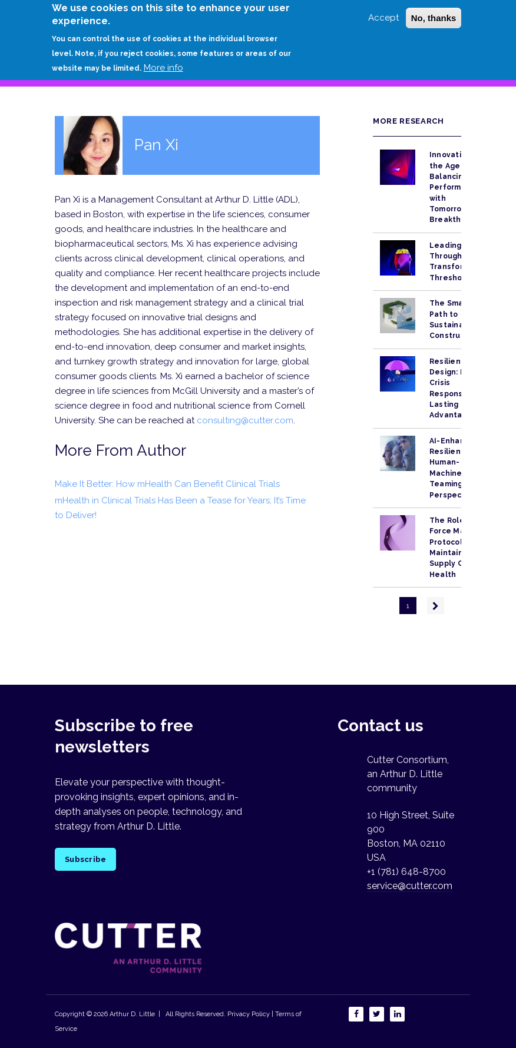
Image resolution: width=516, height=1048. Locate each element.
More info (163, 62)
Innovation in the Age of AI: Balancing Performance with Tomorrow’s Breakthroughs (458, 187)
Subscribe (85, 859)
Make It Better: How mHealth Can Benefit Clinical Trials (167, 484)
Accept (383, 11)
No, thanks (434, 12)
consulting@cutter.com (245, 420)
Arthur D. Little (131, 1014)
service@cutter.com (409, 885)
